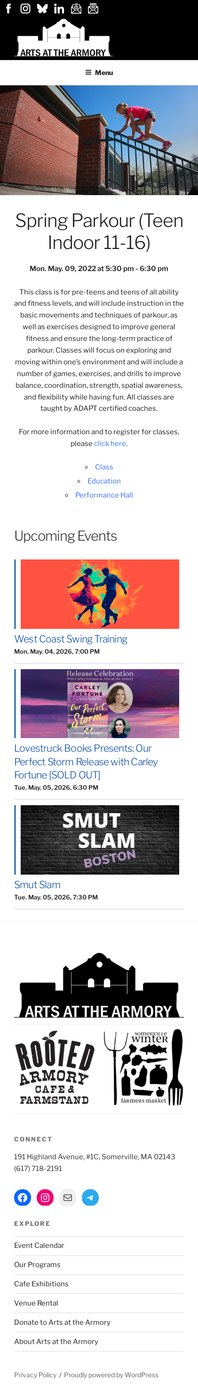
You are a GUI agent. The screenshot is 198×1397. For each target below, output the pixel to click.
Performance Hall (104, 495)
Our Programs (37, 1265)
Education (104, 481)
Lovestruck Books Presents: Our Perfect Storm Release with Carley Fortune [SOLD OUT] (86, 761)
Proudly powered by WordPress (111, 1375)
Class (104, 467)
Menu (99, 72)
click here (110, 443)
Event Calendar (39, 1245)
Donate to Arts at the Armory (62, 1322)
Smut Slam (37, 885)
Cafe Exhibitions (41, 1284)
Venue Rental (36, 1303)
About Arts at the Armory (56, 1341)
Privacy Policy (35, 1375)
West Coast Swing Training (70, 639)
